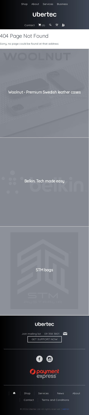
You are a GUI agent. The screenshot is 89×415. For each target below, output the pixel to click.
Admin (65, 409)
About (35, 4)
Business (62, 4)
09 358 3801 (51, 333)
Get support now (45, 339)
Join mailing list (31, 333)
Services (48, 4)
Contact (29, 25)
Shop (24, 4)
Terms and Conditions (55, 400)
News (60, 393)
